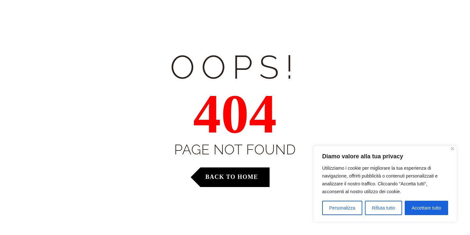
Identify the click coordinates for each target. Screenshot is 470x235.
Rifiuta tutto (383, 208)
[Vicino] (452, 148)
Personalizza (342, 208)
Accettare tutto (426, 208)
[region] (385, 184)
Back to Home (231, 177)
